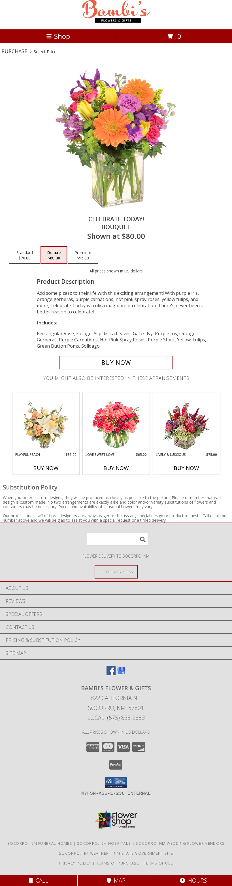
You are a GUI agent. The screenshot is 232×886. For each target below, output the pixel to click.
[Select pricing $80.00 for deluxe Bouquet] (54, 255)
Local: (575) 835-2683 (116, 718)
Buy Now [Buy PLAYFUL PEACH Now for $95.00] (46, 468)
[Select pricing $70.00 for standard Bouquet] (24, 255)
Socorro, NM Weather (84, 853)
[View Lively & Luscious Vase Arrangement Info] (186, 422)
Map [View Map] (116, 880)
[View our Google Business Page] (121, 673)
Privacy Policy (75, 863)
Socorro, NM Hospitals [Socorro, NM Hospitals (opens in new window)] (104, 843)
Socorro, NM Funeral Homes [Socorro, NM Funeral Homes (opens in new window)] (40, 843)
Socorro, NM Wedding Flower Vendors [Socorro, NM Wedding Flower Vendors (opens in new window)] (180, 843)
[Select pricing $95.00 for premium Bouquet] (83, 255)
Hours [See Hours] (193, 880)
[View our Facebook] (111, 673)
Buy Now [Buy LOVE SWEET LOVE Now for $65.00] (116, 468)
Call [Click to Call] (38, 880)
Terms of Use (158, 863)
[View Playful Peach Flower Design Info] (45, 422)
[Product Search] (117, 539)
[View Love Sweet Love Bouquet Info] (116, 422)
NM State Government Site (143, 853)
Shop (58, 36)
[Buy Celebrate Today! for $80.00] (116, 362)
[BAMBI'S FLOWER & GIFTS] (116, 21)
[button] (116, 782)
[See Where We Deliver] (116, 571)
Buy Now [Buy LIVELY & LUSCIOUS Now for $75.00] (186, 468)
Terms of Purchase (117, 863)
